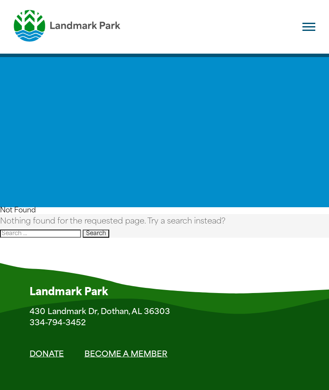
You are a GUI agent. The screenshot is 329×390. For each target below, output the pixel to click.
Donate (47, 354)
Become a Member (125, 354)
